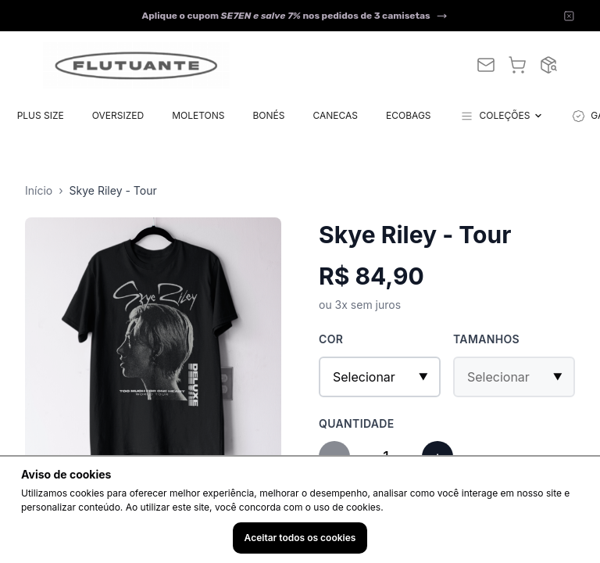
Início (38, 190)
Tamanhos (486, 339)
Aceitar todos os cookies (300, 537)
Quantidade (357, 423)
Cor (331, 339)
